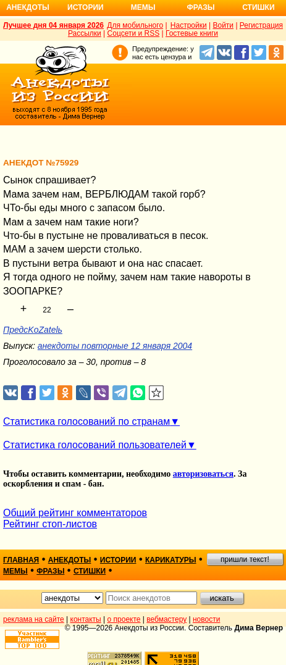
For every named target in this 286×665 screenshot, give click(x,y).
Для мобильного (135, 25)
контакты (85, 619)
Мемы (143, 7)
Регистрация (261, 25)
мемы (15, 571)
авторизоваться (203, 474)
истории (118, 560)
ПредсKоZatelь (32, 330)
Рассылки (84, 33)
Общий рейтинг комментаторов (75, 513)
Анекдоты (27, 7)
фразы (50, 571)
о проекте (124, 619)
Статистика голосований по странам (86, 421)
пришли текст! (245, 559)
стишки (90, 571)
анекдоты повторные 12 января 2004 (115, 346)
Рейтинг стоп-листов (50, 524)
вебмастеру (166, 619)
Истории (85, 7)
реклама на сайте (33, 619)
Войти (222, 25)
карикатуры (170, 560)
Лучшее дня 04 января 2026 (53, 25)
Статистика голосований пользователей (95, 445)
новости (206, 619)
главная (21, 560)
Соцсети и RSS (133, 33)
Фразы (200, 7)
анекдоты (69, 560)
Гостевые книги (192, 33)
